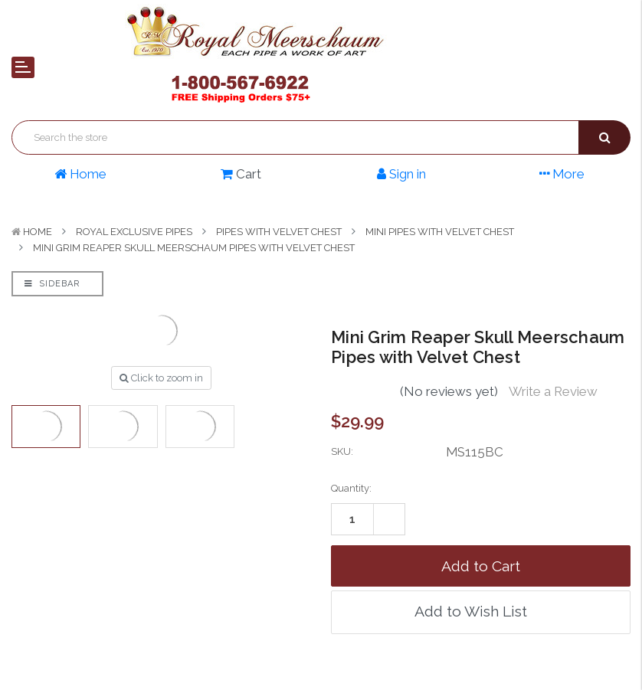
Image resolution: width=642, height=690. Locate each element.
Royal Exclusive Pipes (134, 231)
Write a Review (553, 391)
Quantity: (351, 488)
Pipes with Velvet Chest (279, 231)
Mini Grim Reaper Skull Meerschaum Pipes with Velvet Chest (194, 247)
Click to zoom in (161, 378)
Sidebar (52, 284)
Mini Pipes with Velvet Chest (439, 231)
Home (37, 231)
